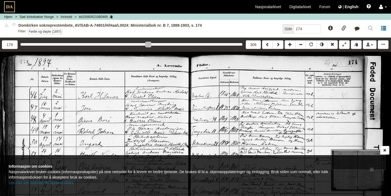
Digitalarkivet (300, 7)
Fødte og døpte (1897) (45, 31)
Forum (324, 7)
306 (253, 44)
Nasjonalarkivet (268, 7)
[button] (383, 7)
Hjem (8, 17)
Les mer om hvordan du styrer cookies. (41, 182)
